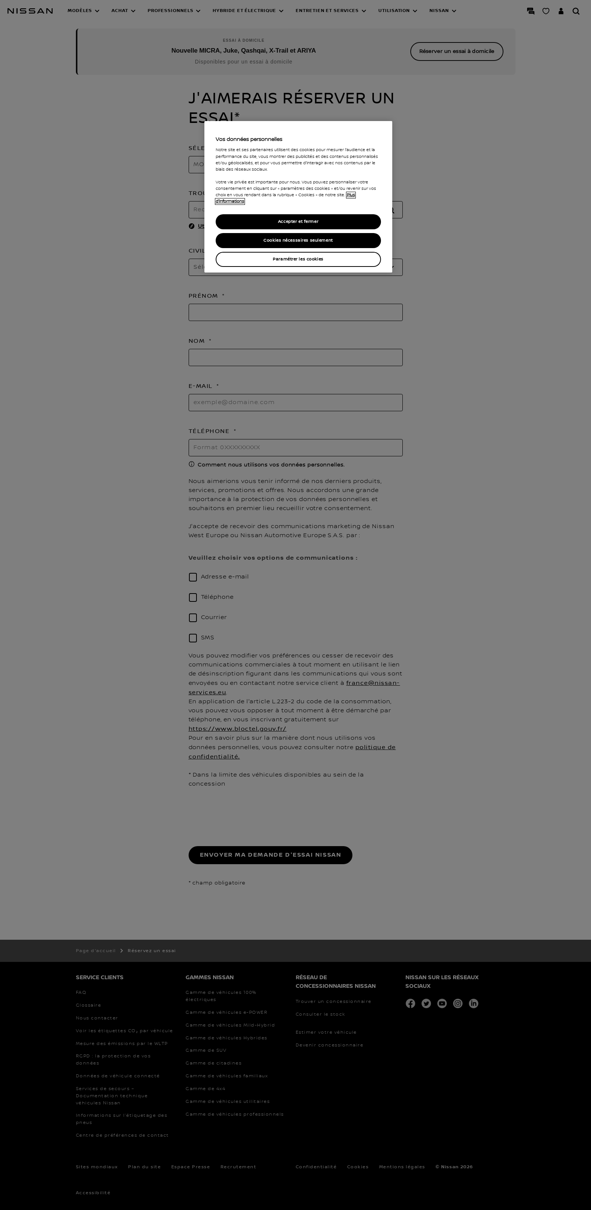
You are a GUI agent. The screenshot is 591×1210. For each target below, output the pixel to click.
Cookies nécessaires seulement (298, 240)
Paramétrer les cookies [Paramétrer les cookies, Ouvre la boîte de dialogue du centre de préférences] (298, 259)
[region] (298, 197)
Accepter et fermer (298, 221)
